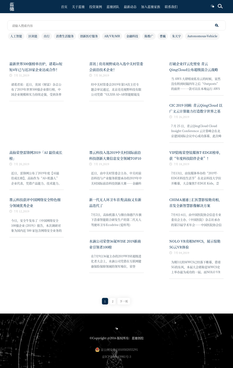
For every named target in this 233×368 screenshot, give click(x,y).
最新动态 (130, 6)
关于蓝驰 (78, 6)
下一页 (124, 301)
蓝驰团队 (112, 6)
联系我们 (171, 6)
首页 (64, 6)
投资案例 (95, 6)
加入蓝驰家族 (150, 6)
